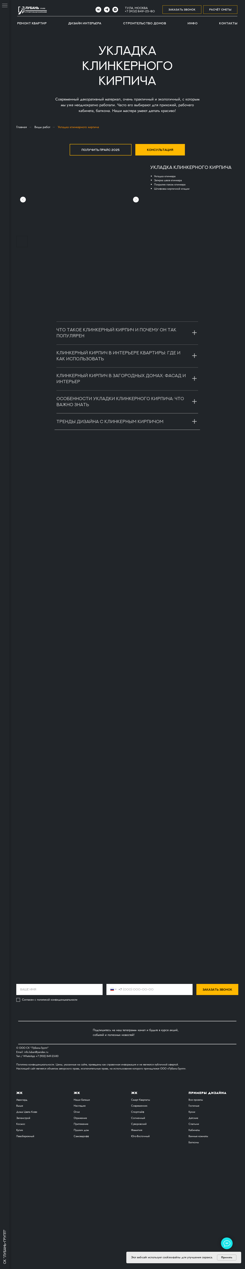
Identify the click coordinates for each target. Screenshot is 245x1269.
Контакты (228, 23)
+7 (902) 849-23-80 (140, 11)
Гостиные (194, 1151)
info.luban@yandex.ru (36, 1098)
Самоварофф (81, 1182)
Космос (20, 1170)
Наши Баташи (82, 1145)
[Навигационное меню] (4, 6)
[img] (77, 1078)
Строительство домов (144, 23)
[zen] (115, 9)
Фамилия (136, 1176)
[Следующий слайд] (136, 199)
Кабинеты (194, 1176)
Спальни (194, 1170)
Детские (193, 1164)
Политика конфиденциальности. (36, 1110)
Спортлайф (137, 1158)
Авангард (21, 1145)
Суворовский (139, 1170)
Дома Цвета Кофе (26, 1158)
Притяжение (81, 1170)
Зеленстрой (23, 1164)
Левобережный (25, 1182)
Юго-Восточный (140, 1182)
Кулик (19, 1176)
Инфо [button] (193, 23)
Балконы (194, 1188)
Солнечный (138, 1164)
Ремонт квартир (32, 23)
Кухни (192, 1158)
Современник (139, 1151)
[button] (182, 9)
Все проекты (196, 1145)
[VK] (98, 9)
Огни (77, 1158)
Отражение (80, 1164)
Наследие (80, 1151)
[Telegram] (107, 9)
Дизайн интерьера (84, 23)
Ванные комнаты (198, 1182)
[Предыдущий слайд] (23, 199)
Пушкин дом (81, 1176)
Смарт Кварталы (140, 1145)
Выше (19, 1151)
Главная (21, 127)
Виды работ (42, 127)
